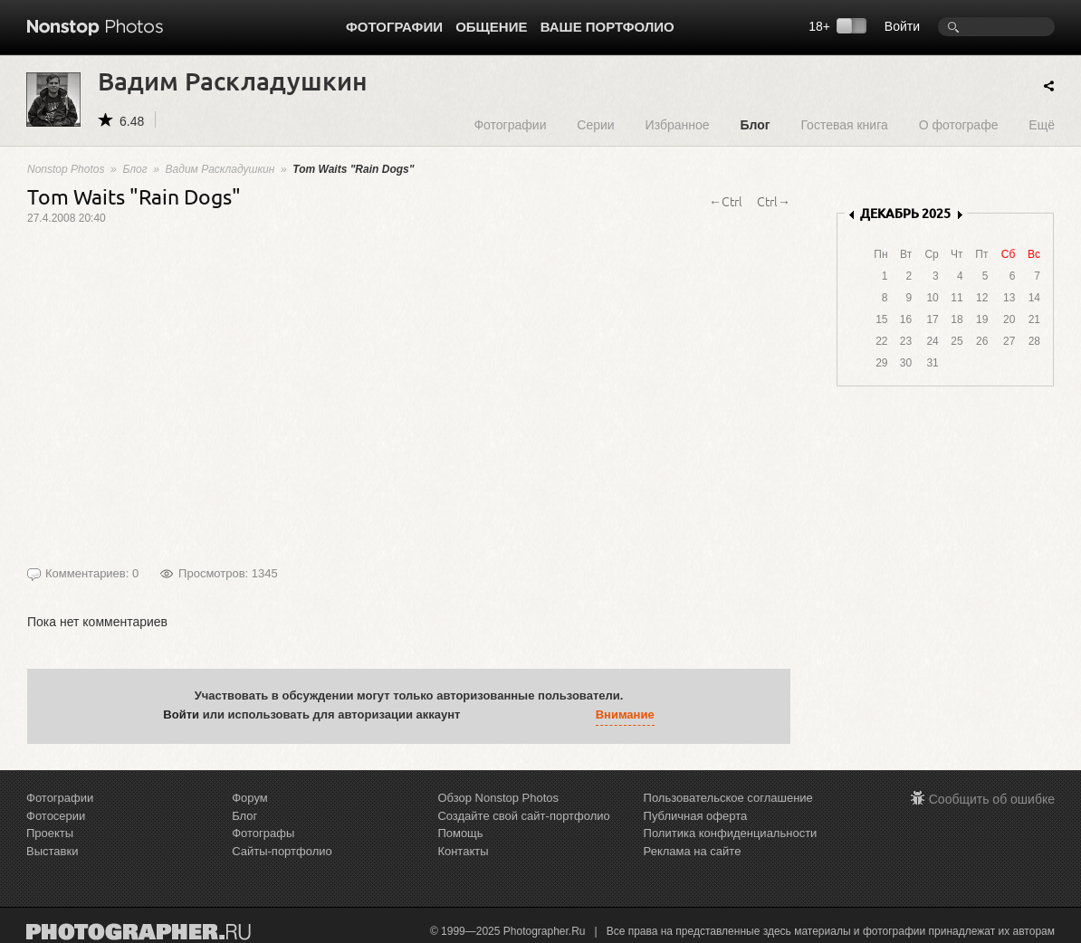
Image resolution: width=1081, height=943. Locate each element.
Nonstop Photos (65, 169)
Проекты (49, 833)
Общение (491, 26)
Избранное (678, 124)
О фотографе (959, 124)
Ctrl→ (773, 201)
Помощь (460, 833)
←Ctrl (725, 201)
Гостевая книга (843, 124)
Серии (595, 124)
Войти (902, 26)
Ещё (1041, 124)
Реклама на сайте (692, 851)
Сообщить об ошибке (992, 799)
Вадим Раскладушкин (220, 169)
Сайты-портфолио (282, 851)
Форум (250, 798)
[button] (478, 715)
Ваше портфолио (607, 26)
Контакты (462, 851)
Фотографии (394, 26)
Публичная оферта (696, 816)
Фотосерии (55, 816)
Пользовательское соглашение (728, 798)
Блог (755, 124)
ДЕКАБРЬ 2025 (905, 213)
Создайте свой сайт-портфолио (523, 816)
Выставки (52, 851)
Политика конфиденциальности (731, 833)
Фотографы (263, 833)
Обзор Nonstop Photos (498, 798)
